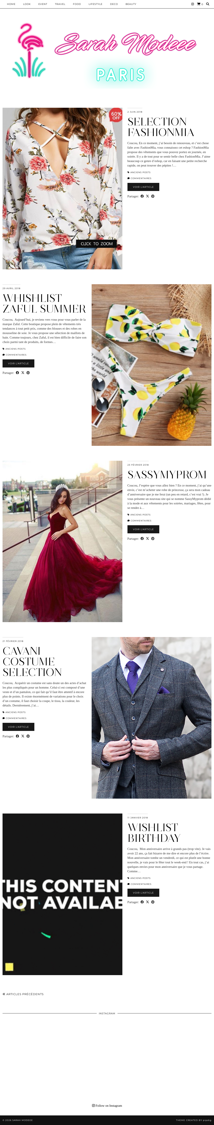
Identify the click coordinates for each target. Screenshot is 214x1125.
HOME (11, 4)
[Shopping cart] (200, 4)
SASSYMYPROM (167, 474)
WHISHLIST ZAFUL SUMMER (44, 303)
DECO (114, 4)
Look (27, 4)
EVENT (42, 4)
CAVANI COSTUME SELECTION (32, 661)
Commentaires (139, 178)
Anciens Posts (140, 172)
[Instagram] (192, 4)
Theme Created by (193, 1120)
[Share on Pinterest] (152, 196)
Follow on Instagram (107, 1105)
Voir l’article (143, 186)
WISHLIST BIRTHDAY (154, 833)
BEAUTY (131, 4)
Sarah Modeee (22, 1120)
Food (77, 4)
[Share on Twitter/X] (147, 196)
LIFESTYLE (95, 4)
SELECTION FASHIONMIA (160, 127)
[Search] (207, 4)
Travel (60, 4)
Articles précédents (23, 994)
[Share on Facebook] (142, 196)
